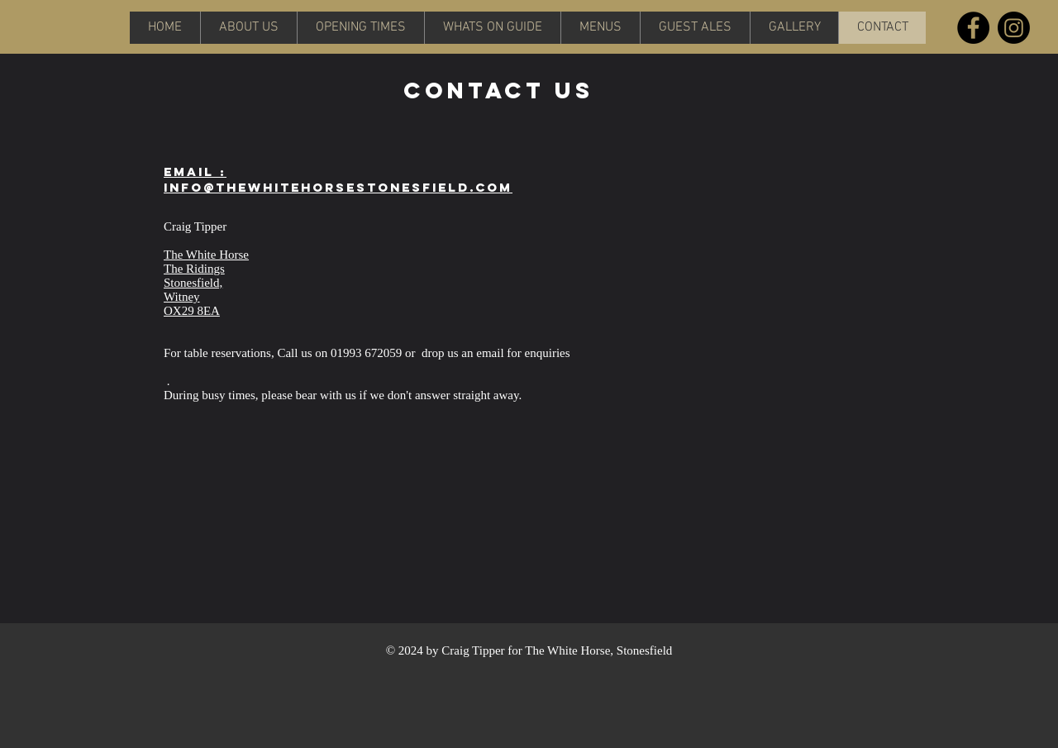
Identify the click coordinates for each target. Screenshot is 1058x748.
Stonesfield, (193, 282)
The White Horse (206, 254)
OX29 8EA (192, 310)
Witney (182, 296)
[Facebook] (973, 28)
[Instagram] (1014, 28)
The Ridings (194, 268)
